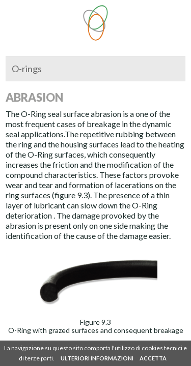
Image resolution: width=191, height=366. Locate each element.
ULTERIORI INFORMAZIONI (97, 358)
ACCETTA (153, 358)
